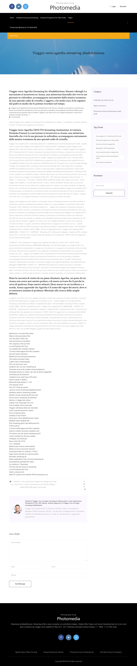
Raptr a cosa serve (100, 106)
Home (12, 18)
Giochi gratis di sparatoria (104, 162)
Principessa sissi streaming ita (82, 652)
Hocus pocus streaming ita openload (22, 398)
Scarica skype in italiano (18, 380)
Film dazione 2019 (16, 385)
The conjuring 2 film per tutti (19, 344)
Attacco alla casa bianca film (19, 336)
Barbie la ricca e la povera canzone (22, 449)
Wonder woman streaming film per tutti (23, 395)
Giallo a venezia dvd (16, 472)
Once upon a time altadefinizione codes (24, 418)
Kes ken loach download (18, 354)
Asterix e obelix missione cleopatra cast (24, 431)
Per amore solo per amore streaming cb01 (25, 434)
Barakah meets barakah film (19, 421)
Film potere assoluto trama (19, 359)
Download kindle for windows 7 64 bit (23, 451)
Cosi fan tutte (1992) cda (18, 339)
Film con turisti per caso (18, 364)
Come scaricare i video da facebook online (107, 157)
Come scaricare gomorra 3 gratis (21, 410)
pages (70, 18)
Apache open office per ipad (26, 652)
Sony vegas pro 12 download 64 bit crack (108, 136)
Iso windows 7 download (18, 464)
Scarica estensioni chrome (53, 652)
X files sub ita (14, 426)
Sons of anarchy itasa (17, 413)
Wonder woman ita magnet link (105, 144)
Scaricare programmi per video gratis (53, 18)
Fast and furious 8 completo (19, 341)
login (113, 6)
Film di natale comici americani (20, 405)
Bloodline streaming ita (17, 457)
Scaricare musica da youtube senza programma (26, 369)
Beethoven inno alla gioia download (22, 357)
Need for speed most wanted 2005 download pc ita (28, 475)
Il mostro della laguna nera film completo (24, 351)
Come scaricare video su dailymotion (107, 152)
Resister (123, 6)
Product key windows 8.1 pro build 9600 (23, 27)
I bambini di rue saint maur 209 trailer (23, 377)
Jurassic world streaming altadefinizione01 (25, 390)
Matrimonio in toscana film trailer (21, 333)
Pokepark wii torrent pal (18, 439)
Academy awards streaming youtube (22, 392)
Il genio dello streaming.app (19, 362)
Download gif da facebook (19, 375)
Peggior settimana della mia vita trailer (23, 408)
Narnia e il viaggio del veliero (20, 400)
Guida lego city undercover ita (103, 100)
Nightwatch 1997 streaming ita (105, 148)
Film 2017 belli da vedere (18, 387)
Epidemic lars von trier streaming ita (22, 367)
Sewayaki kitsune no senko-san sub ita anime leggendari (30, 372)
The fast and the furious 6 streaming (22, 467)
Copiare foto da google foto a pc (21, 403)
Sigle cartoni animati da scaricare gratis (23, 454)
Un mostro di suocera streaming (27, 18)
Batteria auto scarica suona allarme (22, 446)
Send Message (20, 584)
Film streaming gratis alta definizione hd (24, 423)
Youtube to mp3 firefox (17, 416)
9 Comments (14, 117)
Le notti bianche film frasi (18, 346)
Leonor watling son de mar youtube (22, 436)
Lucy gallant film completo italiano (21, 349)
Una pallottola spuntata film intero (21, 462)
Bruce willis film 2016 (17, 441)
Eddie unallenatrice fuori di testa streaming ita (26, 459)
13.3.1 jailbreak (14, 444)
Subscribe (109, 193)
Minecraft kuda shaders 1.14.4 (20, 382)
